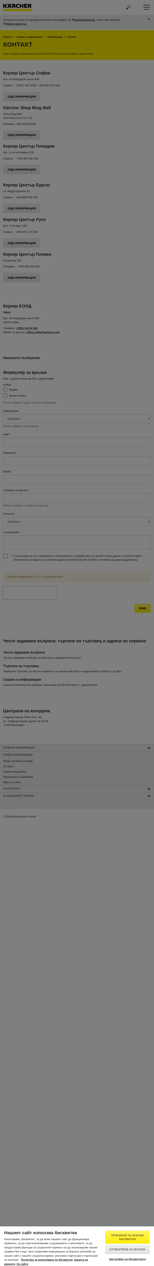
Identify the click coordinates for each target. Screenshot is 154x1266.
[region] (77, 1246)
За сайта (22, 1264)
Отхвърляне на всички (127, 1249)
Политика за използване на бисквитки (47, 1259)
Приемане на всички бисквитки (127, 1237)
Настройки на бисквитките (127, 1259)
